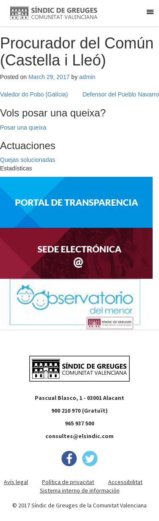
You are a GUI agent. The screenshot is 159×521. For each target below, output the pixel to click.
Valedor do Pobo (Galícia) (34, 94)
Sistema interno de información (80, 490)
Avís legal (16, 482)
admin (87, 77)
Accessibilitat (125, 482)
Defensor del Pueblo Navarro (120, 94)
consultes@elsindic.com (79, 436)
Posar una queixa (23, 127)
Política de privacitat (68, 482)
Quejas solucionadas (27, 159)
